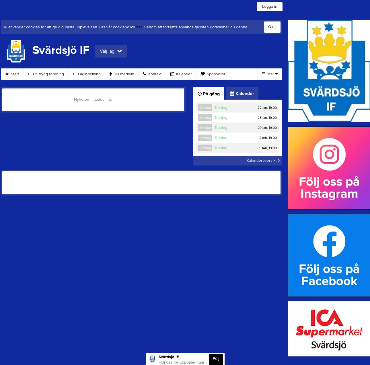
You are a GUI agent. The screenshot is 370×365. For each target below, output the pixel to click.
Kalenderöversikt (263, 160)
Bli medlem (122, 74)
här (139, 27)
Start (12, 74)
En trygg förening (46, 74)
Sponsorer (213, 74)
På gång (209, 94)
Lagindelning (87, 74)
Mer (270, 74)
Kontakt (152, 74)
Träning (220, 107)
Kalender (181, 74)
